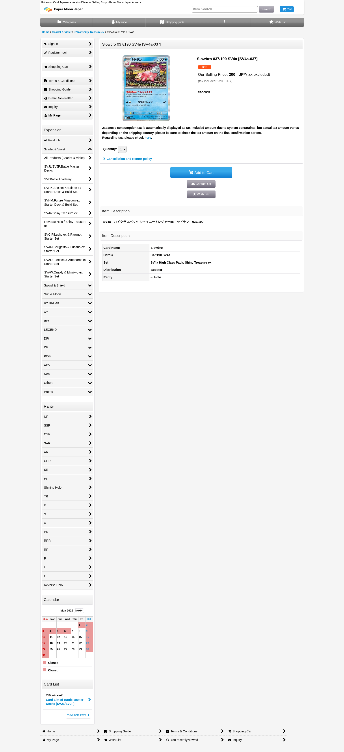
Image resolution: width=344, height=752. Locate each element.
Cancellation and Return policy (127, 159)
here (148, 137)
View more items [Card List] (78, 715)
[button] (224, 22)
